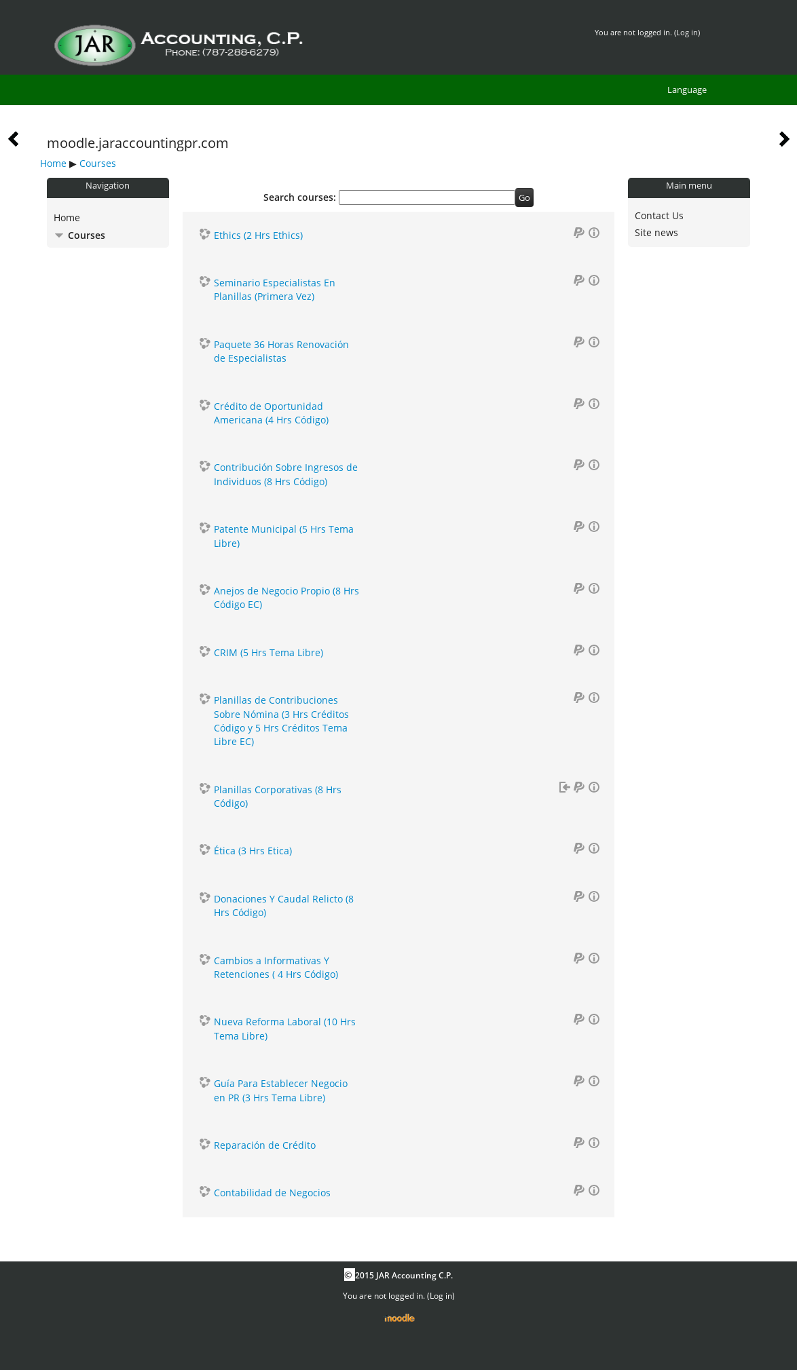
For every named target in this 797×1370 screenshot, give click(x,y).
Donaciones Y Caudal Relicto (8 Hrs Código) (284, 905)
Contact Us (659, 215)
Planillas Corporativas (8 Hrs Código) (277, 796)
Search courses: (301, 197)
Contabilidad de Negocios (272, 1192)
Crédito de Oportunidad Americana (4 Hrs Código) (271, 413)
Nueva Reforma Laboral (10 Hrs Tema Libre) (285, 1028)
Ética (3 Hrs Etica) (253, 850)
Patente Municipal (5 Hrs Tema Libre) (284, 535)
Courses (97, 163)
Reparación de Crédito (265, 1145)
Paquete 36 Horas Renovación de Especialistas (281, 351)
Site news (656, 232)
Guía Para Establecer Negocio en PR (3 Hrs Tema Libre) (281, 1090)
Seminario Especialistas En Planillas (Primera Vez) (274, 289)
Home (53, 163)
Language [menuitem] (687, 89)
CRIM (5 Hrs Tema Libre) (268, 652)
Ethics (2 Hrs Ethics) (258, 235)
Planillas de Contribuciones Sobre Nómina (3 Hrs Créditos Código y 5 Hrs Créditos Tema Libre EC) (281, 720)
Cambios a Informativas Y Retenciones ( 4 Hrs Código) (276, 967)
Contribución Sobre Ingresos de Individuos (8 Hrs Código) (286, 474)
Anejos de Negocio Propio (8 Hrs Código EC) (286, 597)
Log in (687, 32)
